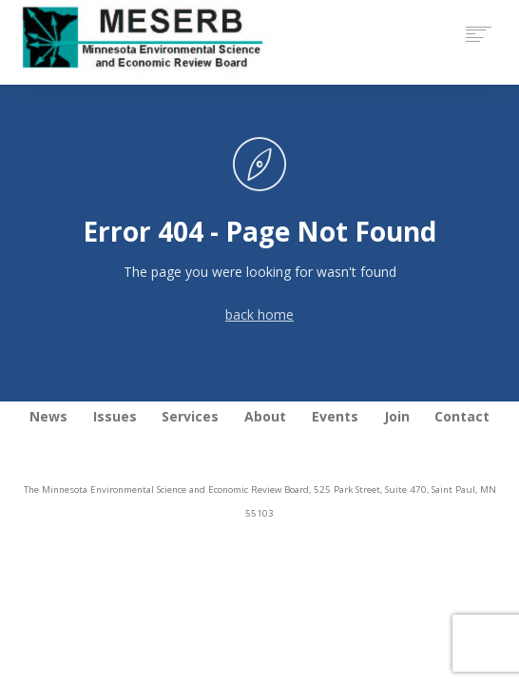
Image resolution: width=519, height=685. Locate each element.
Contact (462, 416)
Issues (115, 416)
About (265, 416)
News (48, 416)
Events (335, 416)
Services (190, 416)
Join (397, 416)
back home (259, 314)
